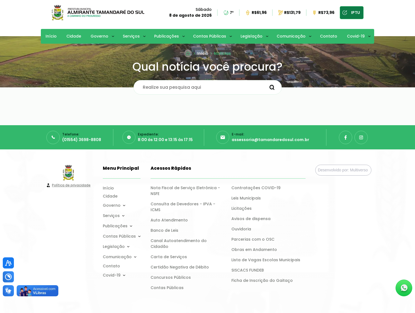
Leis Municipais (246, 198)
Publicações (166, 36)
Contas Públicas (209, 36)
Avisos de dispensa (251, 218)
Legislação (251, 36)
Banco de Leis (164, 230)
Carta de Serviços (169, 257)
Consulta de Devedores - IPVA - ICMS (183, 207)
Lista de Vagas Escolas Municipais (265, 260)
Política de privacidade (71, 185)
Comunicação (291, 36)
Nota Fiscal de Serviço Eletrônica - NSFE (186, 190)
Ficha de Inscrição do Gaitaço (262, 280)
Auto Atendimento (169, 220)
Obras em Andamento (254, 249)
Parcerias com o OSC (252, 239)
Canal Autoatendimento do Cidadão (179, 243)
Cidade (73, 36)
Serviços (131, 36)
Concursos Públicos (171, 277)
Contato (328, 36)
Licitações (241, 208)
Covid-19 (356, 36)
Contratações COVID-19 (256, 188)
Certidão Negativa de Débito (180, 267)
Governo (99, 36)
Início (51, 36)
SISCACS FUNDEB (247, 270)
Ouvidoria (241, 229)
